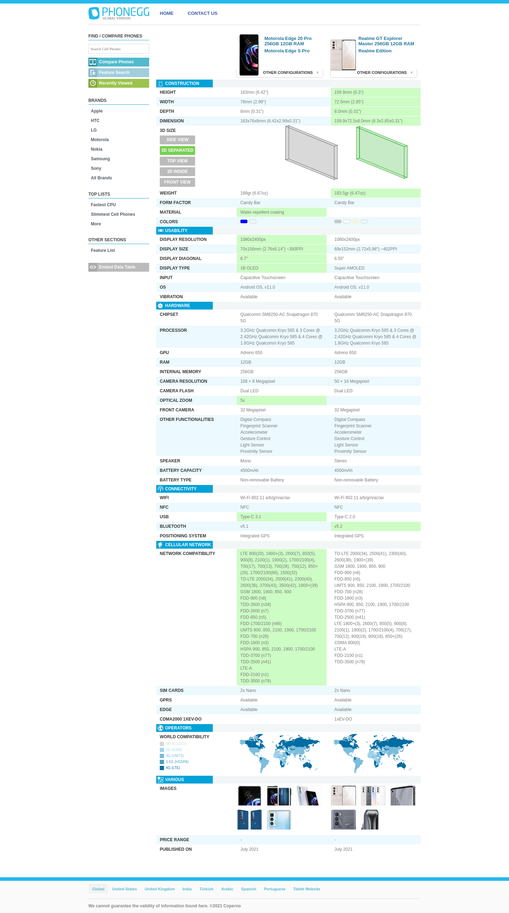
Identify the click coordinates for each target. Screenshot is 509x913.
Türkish (206, 889)
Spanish (248, 889)
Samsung (100, 158)
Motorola (100, 139)
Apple (97, 111)
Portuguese (275, 889)
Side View (177, 139)
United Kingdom (160, 889)
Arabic (227, 889)
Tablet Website (306, 889)
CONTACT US (202, 13)
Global (98, 889)
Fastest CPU (103, 204)
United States (124, 889)
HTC (95, 120)
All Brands (101, 177)
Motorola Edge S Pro (287, 50)
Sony (96, 168)
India (187, 889)
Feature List (103, 250)
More (96, 223)
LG (94, 130)
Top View (177, 160)
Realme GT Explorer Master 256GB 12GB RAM (386, 41)
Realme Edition (375, 50)
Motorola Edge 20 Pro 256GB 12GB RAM (288, 41)
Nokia (97, 149)
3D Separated (178, 150)
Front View (177, 182)
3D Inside (177, 171)
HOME (167, 13)
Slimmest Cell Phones (113, 214)
